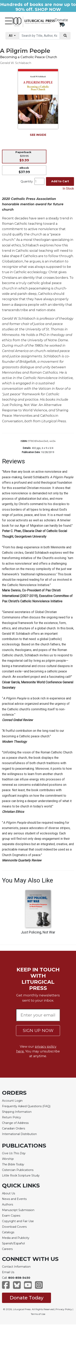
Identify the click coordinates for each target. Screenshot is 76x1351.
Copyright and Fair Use (18, 1221)
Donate (61, 20)
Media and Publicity (15, 1238)
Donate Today (26, 1298)
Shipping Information (17, 1112)
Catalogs (8, 1232)
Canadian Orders (13, 1128)
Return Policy (11, 1117)
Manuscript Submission (18, 1210)
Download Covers (14, 1227)
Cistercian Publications (17, 1170)
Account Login (12, 1100)
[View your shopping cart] (61, 24)
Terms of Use (38, 1313)
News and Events (14, 1199)
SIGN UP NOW (38, 1030)
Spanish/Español (13, 1243)
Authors (7, 1204)
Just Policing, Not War (38, 932)
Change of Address (15, 1123)
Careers (7, 1249)
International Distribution (19, 1134)
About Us (8, 1193)
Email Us (8, 1272)
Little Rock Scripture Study (21, 1175)
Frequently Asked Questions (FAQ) (26, 1106)
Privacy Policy (64, 1309)
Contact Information (16, 1266)
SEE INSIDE (38, 135)
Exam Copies (11, 1215)
